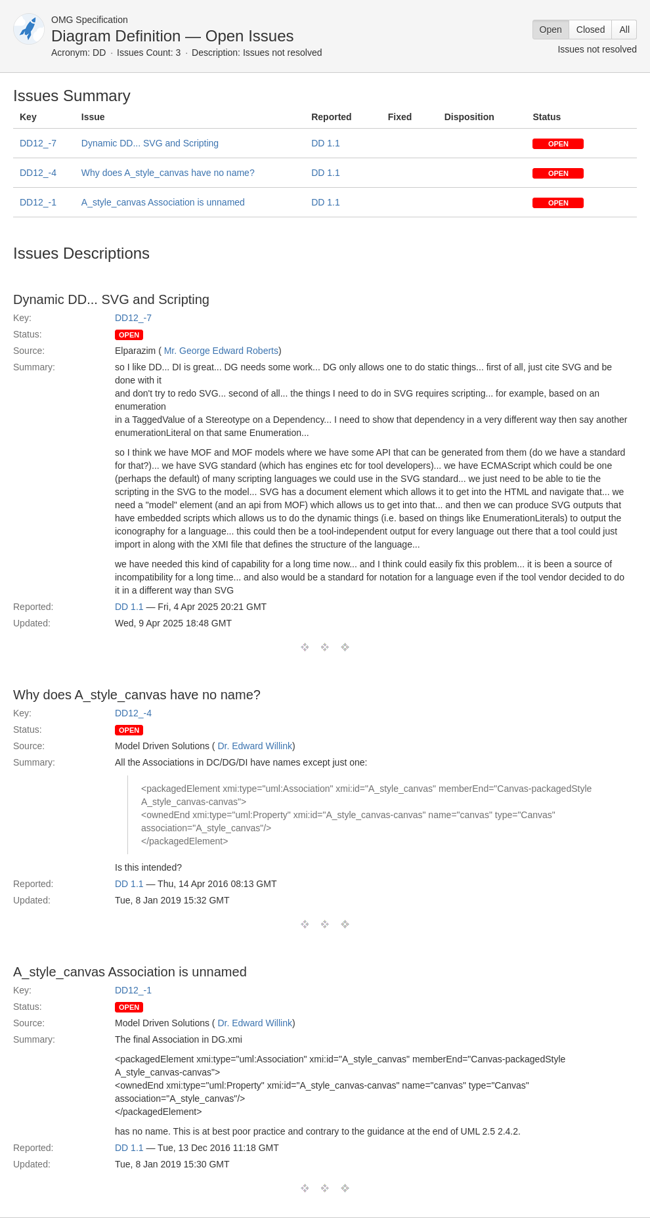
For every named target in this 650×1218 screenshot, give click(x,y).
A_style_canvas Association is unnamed (163, 202)
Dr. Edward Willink (254, 746)
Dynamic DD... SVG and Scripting (150, 143)
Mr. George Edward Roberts (221, 350)
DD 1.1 (325, 143)
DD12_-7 (38, 143)
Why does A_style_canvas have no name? (168, 172)
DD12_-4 (38, 172)
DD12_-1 (38, 202)
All (624, 29)
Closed (590, 29)
